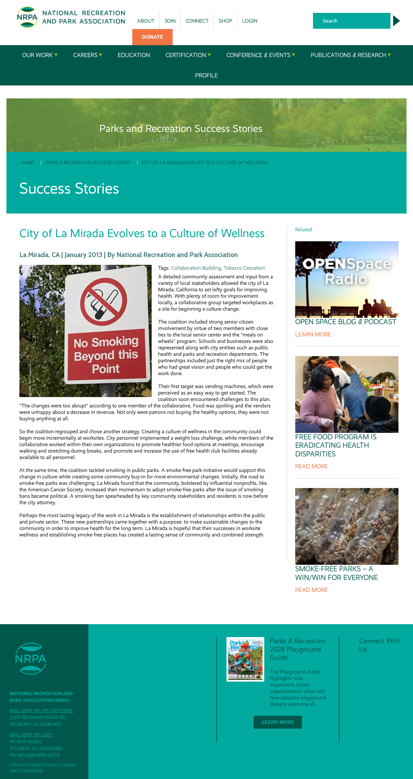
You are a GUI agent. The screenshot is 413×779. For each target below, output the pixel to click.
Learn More (313, 334)
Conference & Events (261, 55)
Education (134, 55)
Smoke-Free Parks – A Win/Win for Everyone (336, 573)
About (146, 21)
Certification (188, 55)
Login (249, 21)
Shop (225, 21)
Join (170, 21)
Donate (152, 37)
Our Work (40, 55)
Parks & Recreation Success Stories (88, 162)
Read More (311, 466)
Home (27, 162)
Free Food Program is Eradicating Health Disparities (336, 445)
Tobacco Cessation (244, 268)
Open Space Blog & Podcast (346, 322)
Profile (206, 75)
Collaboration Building (196, 268)
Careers (87, 55)
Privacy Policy (45, 765)
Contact (18, 765)
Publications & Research (351, 55)
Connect (197, 21)
